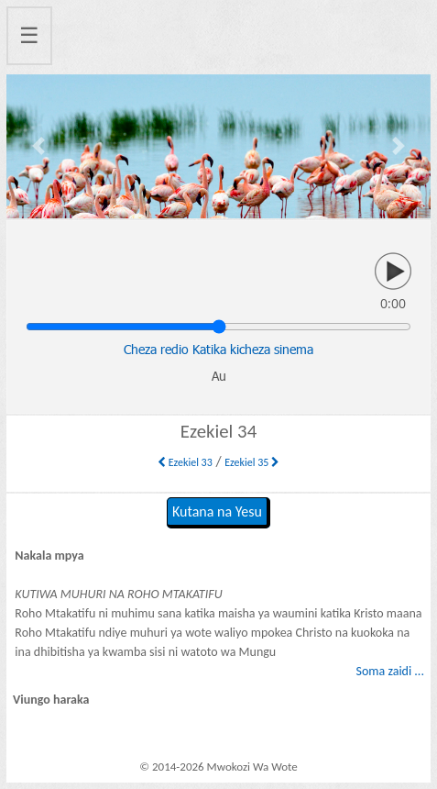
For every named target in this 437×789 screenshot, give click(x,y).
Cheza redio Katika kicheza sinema (218, 349)
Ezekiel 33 (185, 462)
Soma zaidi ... (390, 671)
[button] (38, 146)
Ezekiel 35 (251, 462)
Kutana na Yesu (217, 511)
